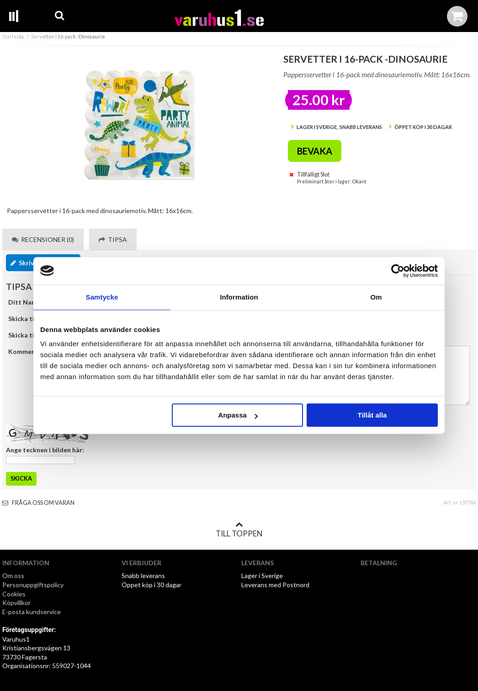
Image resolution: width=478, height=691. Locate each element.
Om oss (13, 575)
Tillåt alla (372, 415)
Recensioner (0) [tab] (43, 239)
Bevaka (314, 150)
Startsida (13, 36)
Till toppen (239, 529)
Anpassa (238, 415)
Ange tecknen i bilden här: (45, 450)
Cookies (14, 594)
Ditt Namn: (25, 302)
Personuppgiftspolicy (33, 585)
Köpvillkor (16, 602)
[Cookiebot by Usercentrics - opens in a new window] (398, 271)
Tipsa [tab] (113, 239)
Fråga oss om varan (38, 502)
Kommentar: (27, 351)
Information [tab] (239, 297)
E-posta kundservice (32, 612)
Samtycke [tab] (102, 297)
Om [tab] (376, 297)
